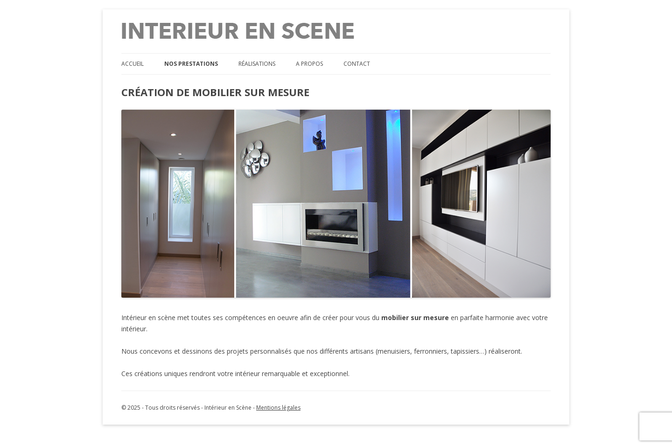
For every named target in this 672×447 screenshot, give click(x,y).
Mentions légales (278, 408)
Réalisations (256, 64)
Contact (356, 64)
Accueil (132, 64)
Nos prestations (191, 64)
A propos (309, 64)
